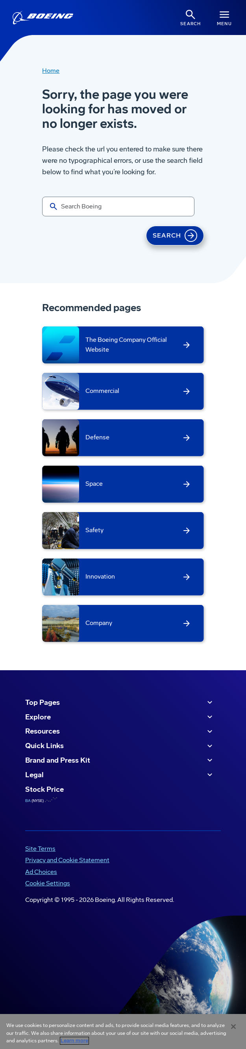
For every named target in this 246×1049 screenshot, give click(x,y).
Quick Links (120, 746)
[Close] (233, 1026)
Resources (120, 731)
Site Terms (40, 848)
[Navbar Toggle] (224, 17)
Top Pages (120, 702)
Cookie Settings (47, 883)
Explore (120, 717)
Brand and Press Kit (120, 760)
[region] (123, 1031)
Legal (120, 775)
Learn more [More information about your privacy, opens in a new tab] (74, 1041)
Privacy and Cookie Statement (67, 860)
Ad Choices (41, 872)
